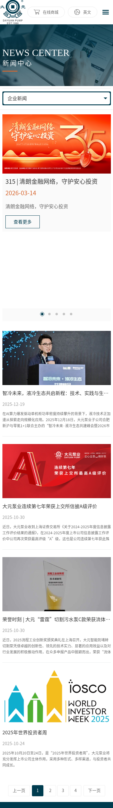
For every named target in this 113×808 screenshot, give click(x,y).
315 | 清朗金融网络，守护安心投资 (51, 181)
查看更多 (23, 222)
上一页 (19, 790)
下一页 (94, 790)
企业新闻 (17, 98)
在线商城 (50, 12)
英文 (87, 12)
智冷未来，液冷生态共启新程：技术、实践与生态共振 (56, 393)
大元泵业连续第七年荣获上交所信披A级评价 (49, 506)
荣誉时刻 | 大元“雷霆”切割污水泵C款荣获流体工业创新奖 (56, 619)
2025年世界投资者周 (24, 732)
